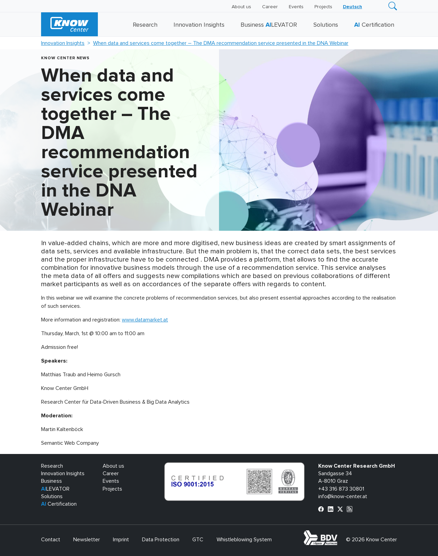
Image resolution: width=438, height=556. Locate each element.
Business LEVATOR (269, 25)
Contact (50, 539)
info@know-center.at (342, 496)
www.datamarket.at (145, 320)
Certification (374, 25)
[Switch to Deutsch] (352, 6)
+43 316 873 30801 (341, 489)
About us (241, 6)
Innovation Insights (198, 25)
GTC (197, 539)
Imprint (121, 539)
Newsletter (86, 539)
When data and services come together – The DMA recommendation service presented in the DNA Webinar (220, 43)
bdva (339, 534)
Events (296, 6)
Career (270, 6)
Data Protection (160, 539)
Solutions (325, 25)
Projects (323, 6)
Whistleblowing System (244, 539)
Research (145, 25)
